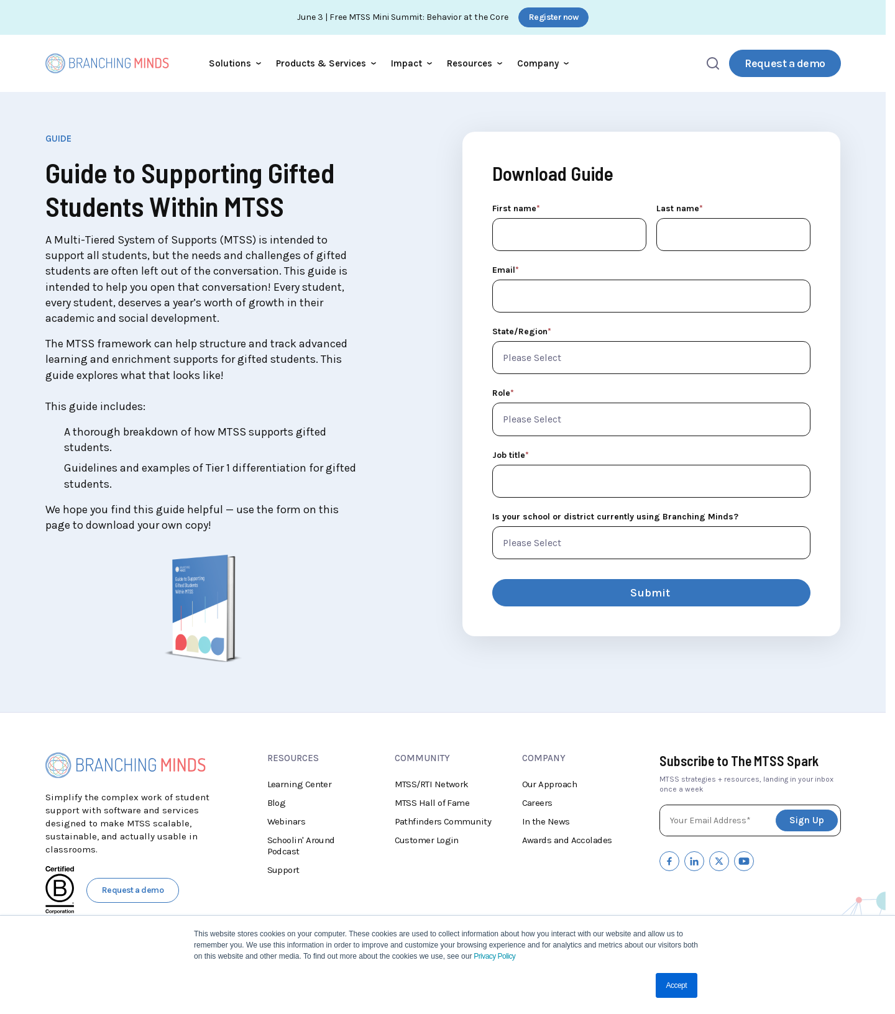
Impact (411, 63)
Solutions (235, 63)
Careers (537, 802)
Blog (276, 802)
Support (283, 869)
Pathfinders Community (443, 821)
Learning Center (299, 784)
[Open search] (713, 63)
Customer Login (427, 840)
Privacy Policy (493, 956)
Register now (554, 17)
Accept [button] (676, 985)
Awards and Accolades (567, 840)
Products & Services (326, 63)
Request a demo (785, 63)
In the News (546, 821)
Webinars (286, 821)
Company (543, 63)
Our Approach (549, 784)
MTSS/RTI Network (432, 784)
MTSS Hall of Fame (432, 802)
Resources (474, 63)
